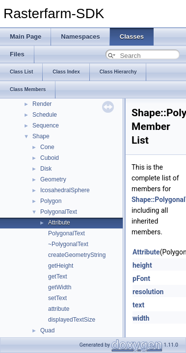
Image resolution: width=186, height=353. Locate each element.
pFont (141, 278)
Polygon (50, 201)
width (141, 318)
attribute (58, 308)
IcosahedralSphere (65, 190)
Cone (47, 147)
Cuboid (49, 157)
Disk (46, 168)
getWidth (59, 287)
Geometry (53, 179)
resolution (148, 292)
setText (57, 298)
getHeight (60, 265)
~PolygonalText (68, 244)
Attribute (59, 222)
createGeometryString (77, 255)
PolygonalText (58, 211)
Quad (47, 330)
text (138, 305)
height (142, 265)
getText (57, 276)
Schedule (44, 114)
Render (42, 104)
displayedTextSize (71, 319)
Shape (41, 136)
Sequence (45, 125)
